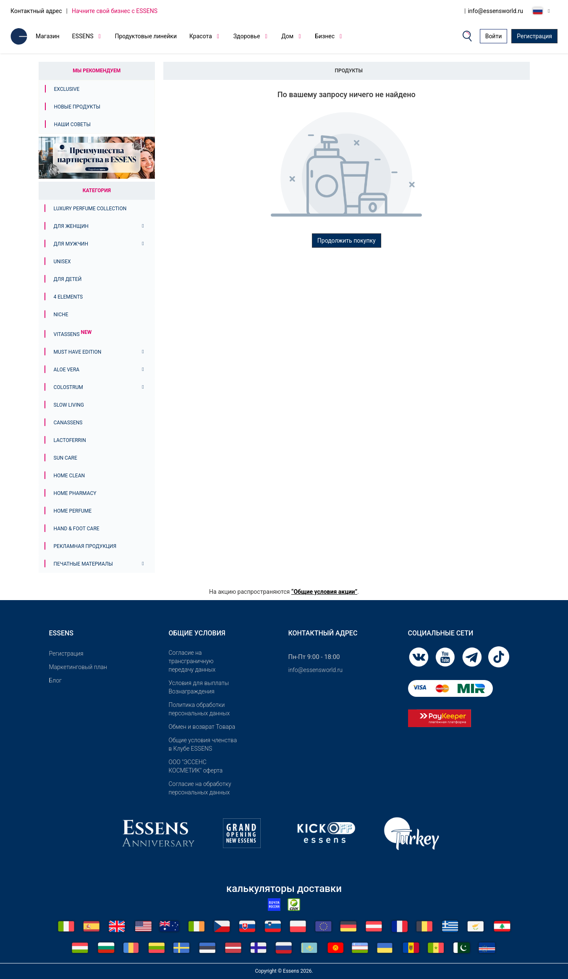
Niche (61, 315)
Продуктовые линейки (146, 36)
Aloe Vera (67, 370)
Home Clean (69, 476)
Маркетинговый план (78, 667)
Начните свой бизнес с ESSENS (114, 11)
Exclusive (67, 89)
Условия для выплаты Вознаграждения (199, 687)
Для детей (68, 279)
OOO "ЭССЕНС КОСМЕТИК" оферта (196, 766)
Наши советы (72, 124)
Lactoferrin (70, 440)
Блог (55, 680)
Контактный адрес (36, 11)
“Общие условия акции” (324, 591)
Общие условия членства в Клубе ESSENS (203, 744)
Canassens (68, 423)
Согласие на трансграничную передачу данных (192, 661)
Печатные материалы (83, 564)
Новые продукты (77, 107)
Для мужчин (71, 244)
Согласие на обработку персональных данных (200, 788)
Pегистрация (66, 653)
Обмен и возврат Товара (202, 726)
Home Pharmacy (75, 493)
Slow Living (69, 405)
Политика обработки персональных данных (199, 709)
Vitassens (73, 334)
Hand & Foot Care (76, 529)
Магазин (48, 36)
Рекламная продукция (85, 546)
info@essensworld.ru (495, 11)
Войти (493, 36)
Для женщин (71, 226)
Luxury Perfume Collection (90, 209)
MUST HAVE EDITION (78, 352)
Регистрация (534, 36)
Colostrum (68, 387)
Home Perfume (73, 511)
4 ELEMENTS (68, 297)
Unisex (62, 262)
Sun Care (65, 458)
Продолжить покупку (346, 240)
